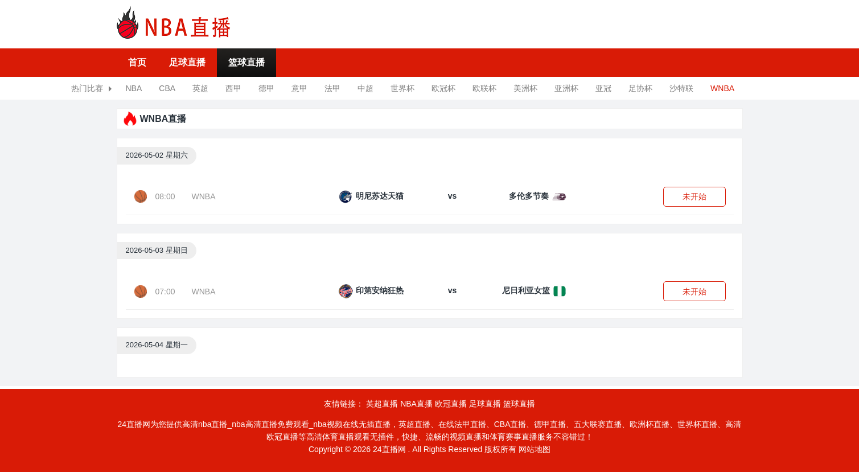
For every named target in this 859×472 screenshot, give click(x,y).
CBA (167, 88)
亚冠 (603, 88)
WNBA (722, 88)
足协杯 (640, 88)
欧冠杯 (443, 88)
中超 (365, 88)
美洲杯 (525, 88)
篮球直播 (246, 62)
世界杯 (402, 88)
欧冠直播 (451, 403)
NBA (134, 88)
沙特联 (681, 88)
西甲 (233, 88)
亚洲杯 (566, 88)
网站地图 (534, 449)
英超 (200, 88)
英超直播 (382, 403)
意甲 (299, 88)
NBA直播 (416, 403)
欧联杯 (484, 88)
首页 (137, 62)
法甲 (332, 88)
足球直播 (187, 62)
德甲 (266, 88)
